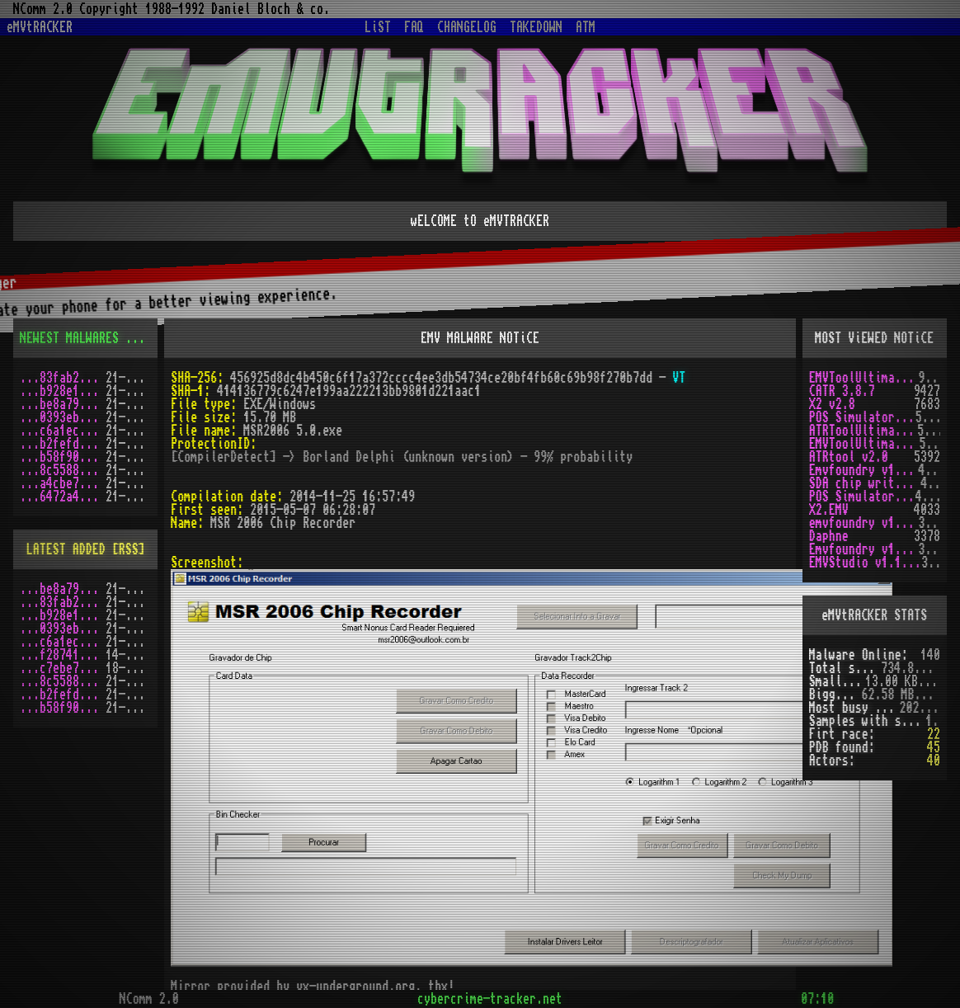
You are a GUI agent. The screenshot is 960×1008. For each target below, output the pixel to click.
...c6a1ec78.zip (63, 430)
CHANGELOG (466, 27)
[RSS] (141, 338)
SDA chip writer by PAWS (865, 483)
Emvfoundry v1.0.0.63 (864, 470)
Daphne (829, 536)
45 (933, 747)
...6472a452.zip (63, 496)
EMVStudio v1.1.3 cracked (865, 562)
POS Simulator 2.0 (862, 417)
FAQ (414, 27)
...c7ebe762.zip (63, 668)
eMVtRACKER (40, 27)
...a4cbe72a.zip (63, 483)
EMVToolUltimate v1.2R (864, 443)
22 (933, 734)
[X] (934, 681)
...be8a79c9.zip (63, 404)
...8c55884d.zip (63, 470)
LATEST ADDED (66, 549)
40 (933, 760)
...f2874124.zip (63, 655)
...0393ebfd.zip (63, 417)
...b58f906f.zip (63, 457)
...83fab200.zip (63, 377)
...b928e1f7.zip (63, 391)
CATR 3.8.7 (842, 391)
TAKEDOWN (536, 27)
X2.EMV (829, 509)
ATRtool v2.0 (848, 457)
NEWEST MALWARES (69, 338)
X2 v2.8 (832, 404)
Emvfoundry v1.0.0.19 (864, 549)
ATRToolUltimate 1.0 (863, 430)
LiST (378, 27)
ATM (585, 27)
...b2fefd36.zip (63, 443)
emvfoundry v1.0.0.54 (864, 523)
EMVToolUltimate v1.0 (864, 377)
